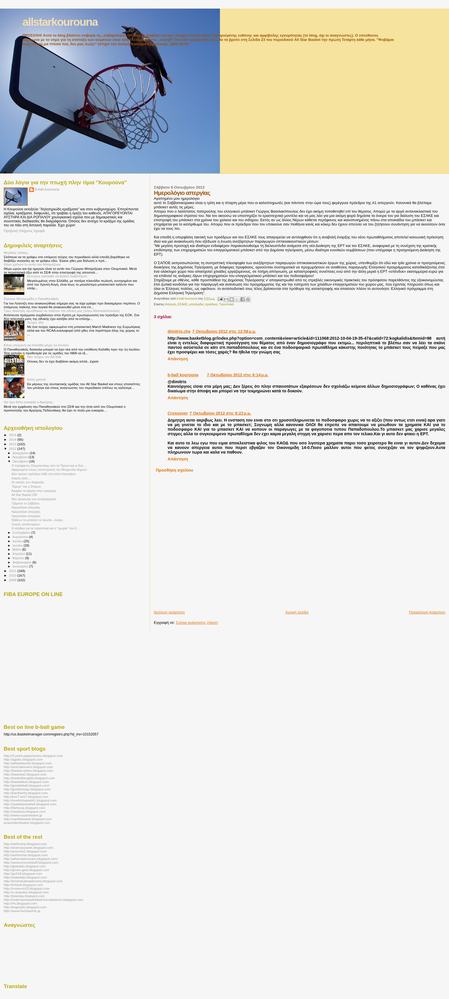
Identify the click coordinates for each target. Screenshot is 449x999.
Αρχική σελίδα (296, 612)
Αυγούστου (21, 537)
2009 (13, 580)
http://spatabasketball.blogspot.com (30, 804)
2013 (13, 444)
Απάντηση (178, 359)
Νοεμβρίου (21, 457)
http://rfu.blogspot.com (20, 903)
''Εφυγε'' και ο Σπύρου (26, 486)
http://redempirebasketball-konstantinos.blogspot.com (43, 899)
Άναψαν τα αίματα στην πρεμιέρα (33, 490)
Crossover (178, 413)
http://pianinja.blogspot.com (24, 896)
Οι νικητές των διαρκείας (27, 482)
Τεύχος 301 (35, 322)
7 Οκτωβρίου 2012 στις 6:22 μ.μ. (220, 413)
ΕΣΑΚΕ (182, 304)
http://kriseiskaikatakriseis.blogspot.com (33, 881)
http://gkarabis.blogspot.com (25, 866)
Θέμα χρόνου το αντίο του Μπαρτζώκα (32, 264)
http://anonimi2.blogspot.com (25, 851)
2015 (13, 435)
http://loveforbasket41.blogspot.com (30, 800)
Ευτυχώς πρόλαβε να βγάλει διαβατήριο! (57, 276)
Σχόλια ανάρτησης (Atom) (197, 622)
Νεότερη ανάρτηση (169, 612)
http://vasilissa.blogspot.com (25, 811)
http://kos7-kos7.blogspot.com (26, 796)
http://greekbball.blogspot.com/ (27, 785)
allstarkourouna (60, 22)
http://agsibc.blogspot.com (23, 759)
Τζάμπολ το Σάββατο (25, 503)
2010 (13, 575)
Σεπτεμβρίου (22, 532)
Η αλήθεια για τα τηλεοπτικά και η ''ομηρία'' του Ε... (45, 528)
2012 (13, 448)
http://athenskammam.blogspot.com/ (31, 858)
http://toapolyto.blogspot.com (25, 907)
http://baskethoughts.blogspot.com (29, 778)
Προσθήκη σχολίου (174, 470)
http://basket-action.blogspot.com (28, 770)
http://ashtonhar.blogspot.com (26, 855)
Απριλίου (19, 553)
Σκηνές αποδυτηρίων (25, 524)
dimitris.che (179, 331)
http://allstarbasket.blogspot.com (28, 763)
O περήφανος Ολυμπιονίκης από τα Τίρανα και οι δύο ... (48, 465)
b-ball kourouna (183, 375)
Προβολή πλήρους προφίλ (24, 231)
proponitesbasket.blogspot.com (27, 822)
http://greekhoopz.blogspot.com (27, 789)
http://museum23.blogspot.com (27, 888)
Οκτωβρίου (21, 461)
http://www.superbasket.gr (23, 815)
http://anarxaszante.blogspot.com (28, 847)
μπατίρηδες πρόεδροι (203, 304)
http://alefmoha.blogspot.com (25, 844)
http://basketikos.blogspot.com (26, 782)
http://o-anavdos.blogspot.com (26, 892)
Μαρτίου (19, 558)
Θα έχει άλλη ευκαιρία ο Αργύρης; (29, 402)
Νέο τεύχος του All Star (44, 357)
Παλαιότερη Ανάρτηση (427, 612)
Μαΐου (17, 549)
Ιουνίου (18, 545)
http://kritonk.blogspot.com (23, 885)
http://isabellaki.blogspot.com (25, 877)
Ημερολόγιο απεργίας (25, 507)
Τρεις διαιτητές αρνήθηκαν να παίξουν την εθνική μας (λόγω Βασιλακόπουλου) (62, 310)
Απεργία (170, 304)
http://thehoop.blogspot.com (24, 808)
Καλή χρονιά (36, 379)
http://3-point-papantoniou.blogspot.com (33, 755)
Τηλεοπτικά (226, 304)
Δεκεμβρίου (21, 453)
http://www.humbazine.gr (22, 911)
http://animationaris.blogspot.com (28, 767)
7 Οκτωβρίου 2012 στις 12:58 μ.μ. (224, 331)
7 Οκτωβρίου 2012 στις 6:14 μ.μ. (238, 375)
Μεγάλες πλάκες (16, 252)
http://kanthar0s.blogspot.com (26, 793)
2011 (13, 571)
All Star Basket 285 (24, 494)
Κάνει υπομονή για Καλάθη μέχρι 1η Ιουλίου (36, 345)
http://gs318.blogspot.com (23, 873)
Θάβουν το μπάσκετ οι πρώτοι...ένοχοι (37, 520)
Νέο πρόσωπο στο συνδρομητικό (33, 499)
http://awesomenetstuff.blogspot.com (31, 862)
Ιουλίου (18, 541)
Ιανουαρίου (21, 566)
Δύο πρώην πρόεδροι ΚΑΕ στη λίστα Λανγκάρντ (43, 474)
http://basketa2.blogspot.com (25, 774)
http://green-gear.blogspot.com (26, 870)
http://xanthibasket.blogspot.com (28, 819)
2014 (13, 439)
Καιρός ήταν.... (21, 478)
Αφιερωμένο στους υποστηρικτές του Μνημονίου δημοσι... (50, 469)
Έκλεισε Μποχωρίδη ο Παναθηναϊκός (31, 298)
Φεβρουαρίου (22, 562)
